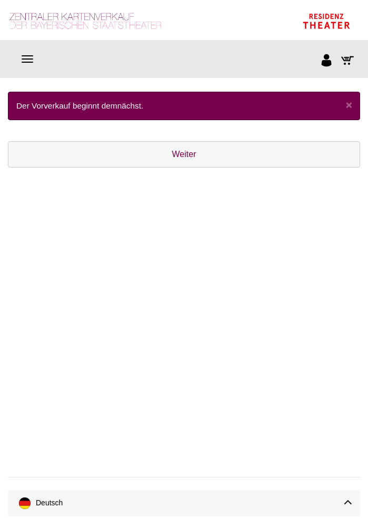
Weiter (184, 154)
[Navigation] (27, 59)
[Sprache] (184, 503)
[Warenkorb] (348, 62)
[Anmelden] (327, 62)
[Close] (349, 104)
